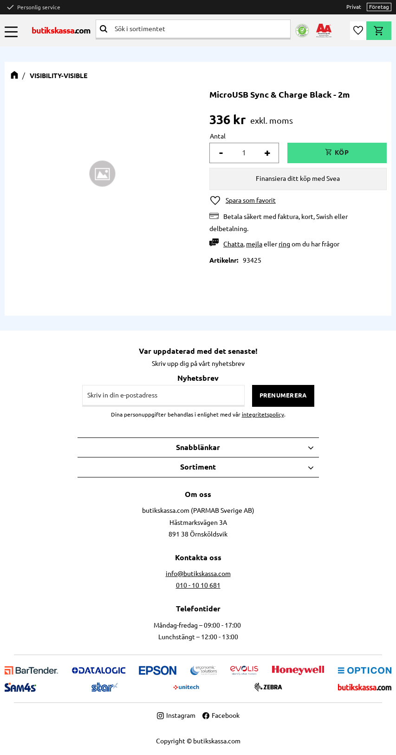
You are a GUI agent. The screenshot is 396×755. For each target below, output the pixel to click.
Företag (379, 7)
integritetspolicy (263, 414)
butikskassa (61, 30)
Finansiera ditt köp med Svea (298, 178)
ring (284, 244)
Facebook (221, 715)
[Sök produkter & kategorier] (201, 29)
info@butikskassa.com (198, 573)
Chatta (233, 244)
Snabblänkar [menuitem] (198, 447)
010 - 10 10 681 (198, 585)
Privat (353, 7)
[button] (11, 31)
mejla (254, 244)
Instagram (176, 715)
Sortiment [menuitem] (198, 467)
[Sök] (103, 29)
